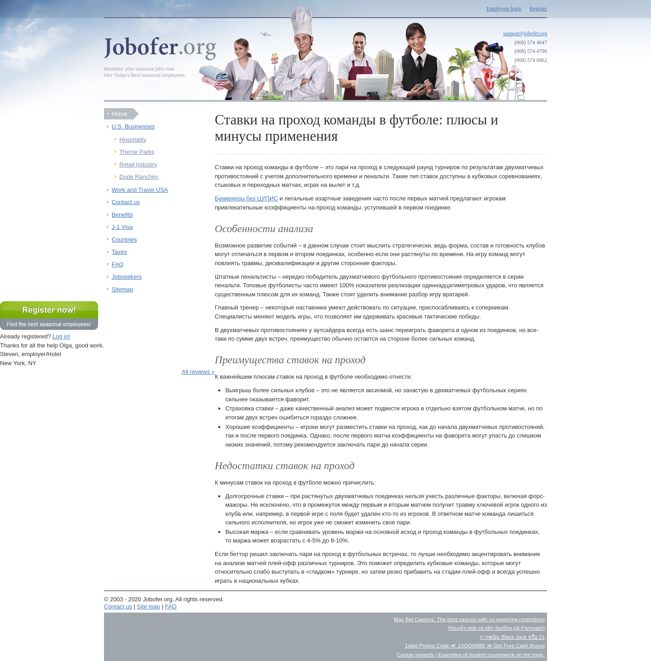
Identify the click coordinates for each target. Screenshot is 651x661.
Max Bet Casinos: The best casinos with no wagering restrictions (469, 619)
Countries (124, 239)
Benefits (122, 214)
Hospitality (132, 139)
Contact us (126, 202)
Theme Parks (136, 151)
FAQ (117, 264)
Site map (148, 606)
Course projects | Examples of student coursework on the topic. (471, 654)
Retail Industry (138, 164)
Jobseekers (127, 276)
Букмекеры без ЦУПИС (246, 198)
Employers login (504, 9)
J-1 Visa (122, 227)
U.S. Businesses (133, 126)
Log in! (61, 336)
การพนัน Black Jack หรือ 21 (512, 637)
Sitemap (122, 289)
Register (538, 9)
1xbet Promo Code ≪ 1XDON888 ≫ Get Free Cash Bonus (475, 645)
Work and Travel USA (140, 189)
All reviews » (198, 371)
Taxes (119, 251)
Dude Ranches (138, 176)
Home (119, 113)
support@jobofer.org (525, 34)
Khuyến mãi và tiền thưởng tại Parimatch (496, 628)
